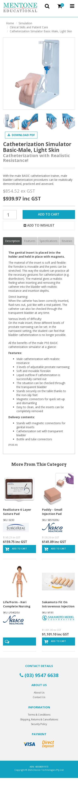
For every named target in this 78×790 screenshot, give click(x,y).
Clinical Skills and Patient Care (29, 27)
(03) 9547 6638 (39, 675)
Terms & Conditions (39, 714)
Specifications (48, 241)
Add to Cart (48, 214)
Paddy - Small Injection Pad (52, 511)
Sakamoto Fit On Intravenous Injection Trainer (58, 606)
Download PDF (21, 135)
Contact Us (39, 697)
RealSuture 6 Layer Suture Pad (17, 511)
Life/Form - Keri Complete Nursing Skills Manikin (16, 606)
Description (12, 241)
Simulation (25, 23)
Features (29, 241)
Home (10, 23)
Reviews (67, 241)
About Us (39, 692)
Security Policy (39, 724)
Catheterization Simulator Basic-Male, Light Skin (41, 31)
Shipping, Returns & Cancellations (39, 719)
